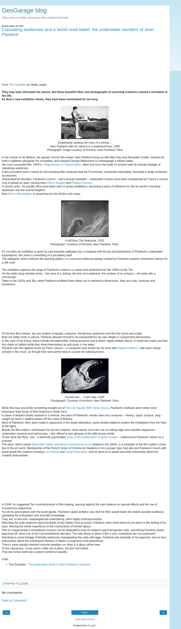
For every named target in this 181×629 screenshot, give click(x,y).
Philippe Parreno (81, 182)
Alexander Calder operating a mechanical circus (61, 444)
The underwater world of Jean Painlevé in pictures (59, 564)
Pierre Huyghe (56, 182)
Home (85, 612)
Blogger (91, 625)
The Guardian (17, 84)
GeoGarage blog (24, 10)
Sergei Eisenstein (76, 451)
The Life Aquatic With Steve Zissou (87, 407)
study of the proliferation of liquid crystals (92, 437)
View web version (85, 619)
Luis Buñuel (52, 451)
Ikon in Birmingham (20, 193)
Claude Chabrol (127, 348)
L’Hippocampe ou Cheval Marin (61, 164)
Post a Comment (14, 600)
